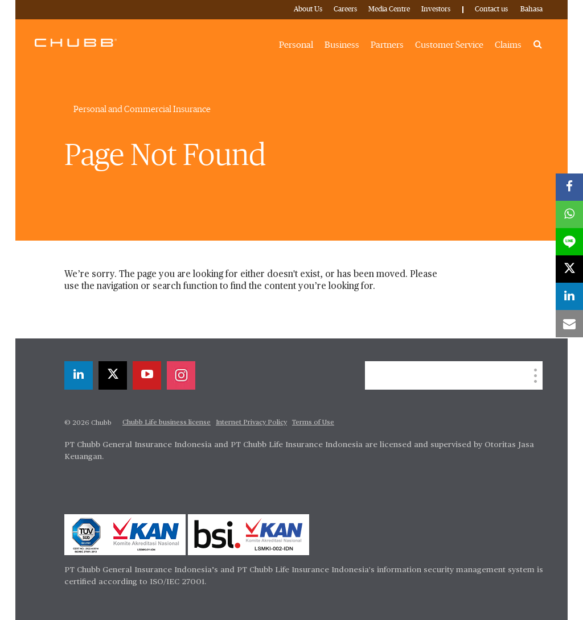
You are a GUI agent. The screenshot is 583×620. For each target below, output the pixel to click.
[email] (569, 323)
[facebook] (569, 187)
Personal (296, 44)
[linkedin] (78, 375)
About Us (308, 9)
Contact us (491, 9)
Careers (345, 9)
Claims (508, 44)
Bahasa (531, 9)
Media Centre (389, 9)
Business (342, 44)
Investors (435, 9)
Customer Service (449, 44)
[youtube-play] (147, 375)
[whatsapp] (569, 214)
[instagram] (181, 375)
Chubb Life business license (166, 422)
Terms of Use (313, 422)
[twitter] (112, 375)
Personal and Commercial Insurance (142, 109)
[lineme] (569, 241)
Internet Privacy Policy (251, 422)
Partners (387, 44)
